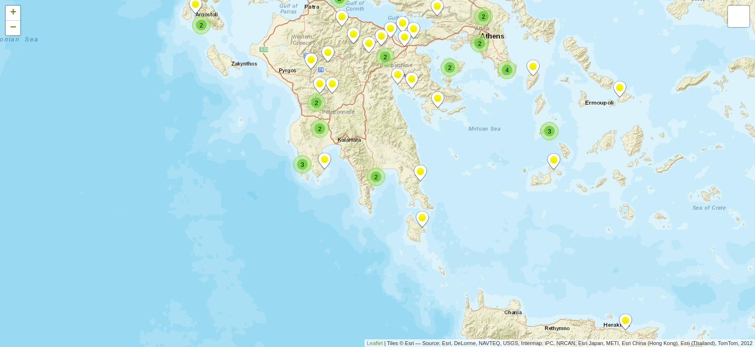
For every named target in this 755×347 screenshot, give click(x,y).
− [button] (13, 28)
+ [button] (13, 13)
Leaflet (375, 343)
